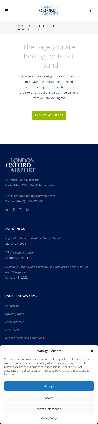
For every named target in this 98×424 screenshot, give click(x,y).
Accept (49, 386)
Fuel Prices (12, 330)
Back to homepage (49, 115)
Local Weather (14, 322)
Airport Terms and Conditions (24, 338)
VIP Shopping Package (19, 252)
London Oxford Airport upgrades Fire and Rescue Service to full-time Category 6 (47, 269)
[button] (92, 351)
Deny (49, 397)
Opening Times (14, 314)
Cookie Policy (49, 418)
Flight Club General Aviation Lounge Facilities (34, 238)
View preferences (49, 409)
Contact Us (12, 306)
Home (21, 29)
